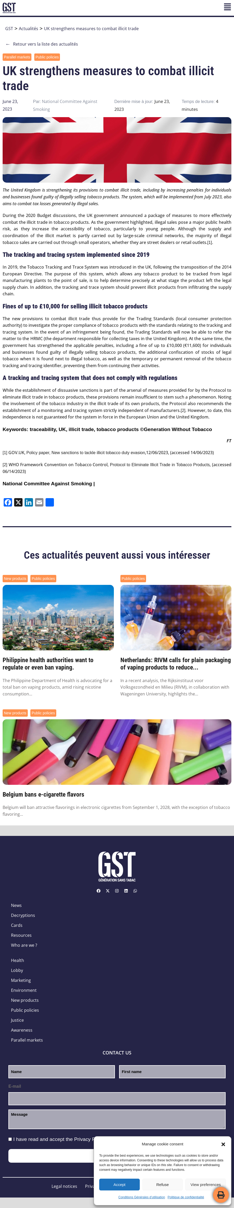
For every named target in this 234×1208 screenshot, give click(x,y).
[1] (209, 242)
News (16, 905)
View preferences (206, 1184)
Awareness (21, 1030)
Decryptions (23, 915)
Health (17, 960)
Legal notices (64, 1186)
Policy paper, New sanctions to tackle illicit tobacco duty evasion (85, 452)
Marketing (21, 980)
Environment (24, 990)
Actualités (28, 28)
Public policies (47, 57)
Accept (119, 1184)
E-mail (14, 1086)
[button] (223, 1144)
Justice (17, 1020)
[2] (183, 410)
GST (9, 28)
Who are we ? (24, 945)
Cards (17, 925)
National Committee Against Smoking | (49, 483)
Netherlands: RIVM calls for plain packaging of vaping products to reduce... (175, 663)
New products (15, 578)
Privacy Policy (89, 1139)
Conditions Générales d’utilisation (141, 1197)
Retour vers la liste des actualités (41, 44)
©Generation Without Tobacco (176, 429)
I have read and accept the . (60, 1139)
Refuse (162, 1184)
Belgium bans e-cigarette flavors (43, 794)
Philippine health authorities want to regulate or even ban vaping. (48, 663)
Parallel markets (17, 57)
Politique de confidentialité (186, 1197)
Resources (21, 935)
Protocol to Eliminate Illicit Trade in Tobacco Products (160, 464)
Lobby (17, 970)
